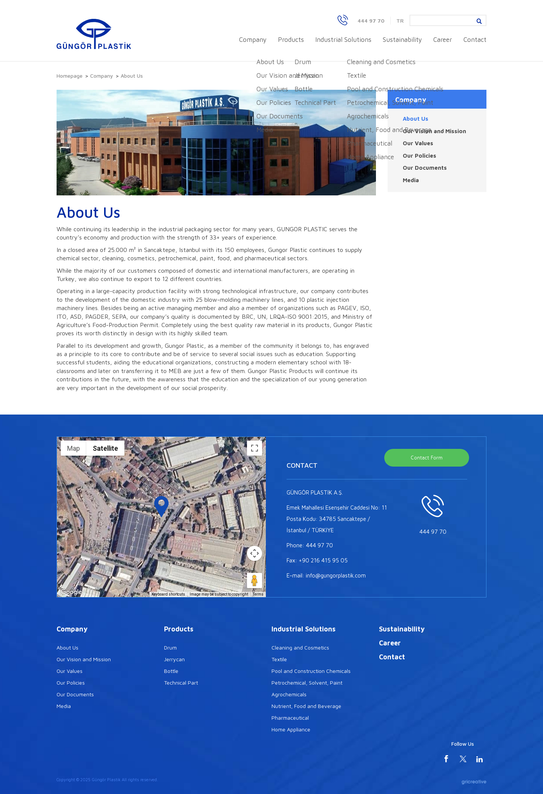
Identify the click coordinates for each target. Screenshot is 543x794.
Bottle (171, 671)
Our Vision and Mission (434, 131)
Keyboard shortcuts (168, 594)
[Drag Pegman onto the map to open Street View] (254, 580)
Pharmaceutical (290, 717)
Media (411, 180)
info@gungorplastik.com (336, 575)
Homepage (70, 75)
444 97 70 (371, 20)
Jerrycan (174, 659)
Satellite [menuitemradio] (105, 448)
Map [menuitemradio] (73, 448)
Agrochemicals (289, 694)
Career (442, 39)
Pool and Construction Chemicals (311, 671)
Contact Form (427, 458)
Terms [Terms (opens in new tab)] (258, 594)
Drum (170, 647)
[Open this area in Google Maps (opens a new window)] (71, 592)
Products (291, 39)
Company (253, 39)
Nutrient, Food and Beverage (306, 706)
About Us (415, 118)
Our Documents (425, 167)
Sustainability (402, 39)
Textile (279, 659)
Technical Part (181, 682)
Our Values (418, 143)
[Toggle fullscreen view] (254, 448)
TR (400, 20)
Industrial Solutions (343, 39)
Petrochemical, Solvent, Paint (307, 682)
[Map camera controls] (254, 553)
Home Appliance (291, 729)
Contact (474, 39)
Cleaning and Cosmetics (300, 647)
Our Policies (419, 155)
